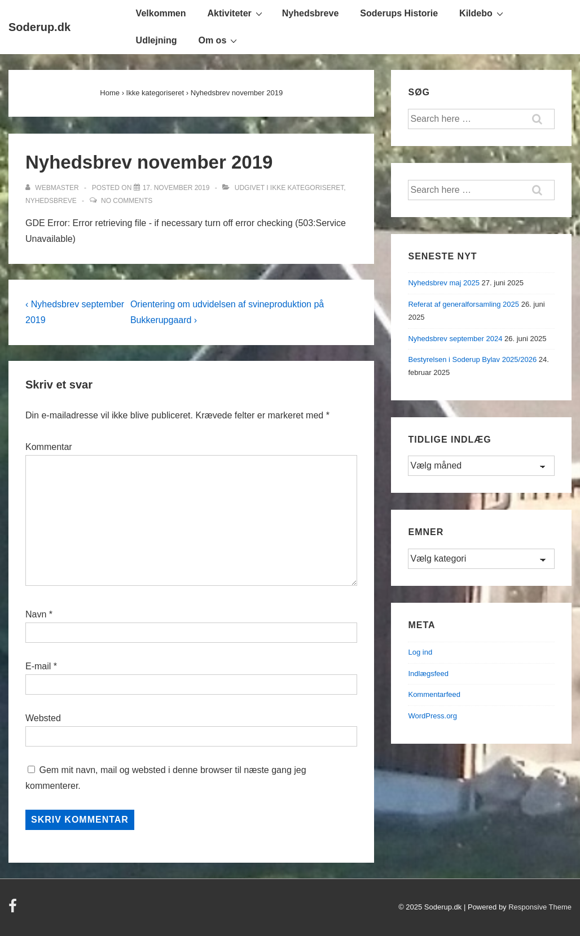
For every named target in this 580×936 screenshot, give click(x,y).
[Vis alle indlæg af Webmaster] (53, 188)
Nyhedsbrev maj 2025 (443, 283)
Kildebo (482, 13)
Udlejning (156, 40)
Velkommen (161, 13)
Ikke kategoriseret (307, 188)
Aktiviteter (236, 13)
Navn (35, 614)
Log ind (420, 652)
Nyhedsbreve (310, 13)
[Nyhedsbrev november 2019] (176, 188)
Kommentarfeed (434, 694)
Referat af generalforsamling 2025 (463, 304)
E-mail (38, 666)
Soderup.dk (39, 27)
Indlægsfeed (428, 673)
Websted (43, 718)
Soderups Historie (399, 13)
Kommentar (48, 447)
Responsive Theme (540, 907)
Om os (219, 40)
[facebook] (14, 910)
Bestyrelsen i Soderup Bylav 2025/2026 (472, 359)
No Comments (126, 201)
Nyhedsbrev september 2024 (455, 338)
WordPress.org (432, 716)
